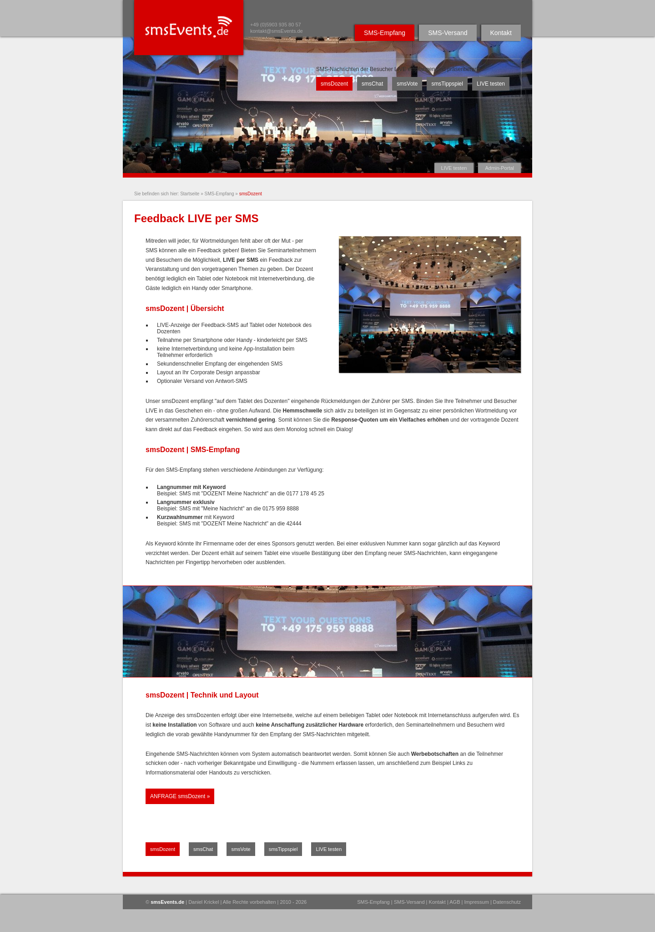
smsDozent (334, 84)
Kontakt (501, 32)
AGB (454, 902)
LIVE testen (454, 168)
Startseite (189, 193)
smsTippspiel (447, 84)
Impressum (476, 902)
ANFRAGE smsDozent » (180, 796)
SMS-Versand (447, 32)
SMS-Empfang (384, 32)
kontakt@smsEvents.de (276, 31)
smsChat (372, 84)
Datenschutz (507, 902)
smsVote (407, 84)
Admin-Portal (499, 168)
